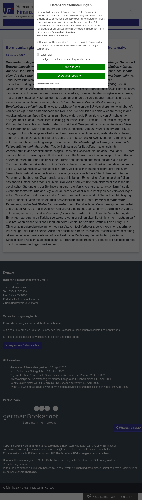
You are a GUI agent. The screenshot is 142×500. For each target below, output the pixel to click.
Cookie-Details (43, 84)
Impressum (54, 84)
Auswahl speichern (72, 75)
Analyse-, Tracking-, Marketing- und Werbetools (66, 59)
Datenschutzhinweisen (63, 32)
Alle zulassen (72, 66)
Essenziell (45, 54)
